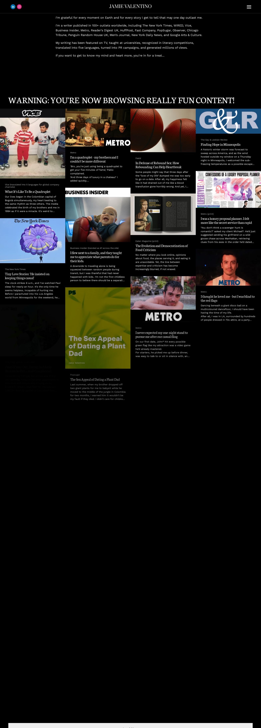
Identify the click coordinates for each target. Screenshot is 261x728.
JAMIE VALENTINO (130, 7)
